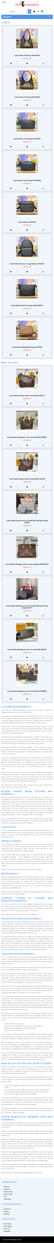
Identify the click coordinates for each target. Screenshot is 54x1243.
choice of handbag (22, 731)
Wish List (7, 1229)
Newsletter (7, 1231)
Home (4, 2)
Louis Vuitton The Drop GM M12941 (27, 55)
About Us (7, 1186)
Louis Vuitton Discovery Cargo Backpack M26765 (27, 264)
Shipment (7, 1189)
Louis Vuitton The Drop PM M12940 (27, 97)
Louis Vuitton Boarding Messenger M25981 (27, 347)
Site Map (6, 1214)
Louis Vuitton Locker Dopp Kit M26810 (27, 180)
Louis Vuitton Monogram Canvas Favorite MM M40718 (27, 649)
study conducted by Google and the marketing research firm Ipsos (32, 804)
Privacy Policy (8, 1191)
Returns (6, 1211)
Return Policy (8, 1194)
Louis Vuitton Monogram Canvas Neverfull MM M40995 (27, 437)
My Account (7, 1224)
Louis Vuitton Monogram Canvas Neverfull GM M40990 (27, 691)
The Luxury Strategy (13, 1018)
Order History (8, 1226)
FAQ (5, 1196)
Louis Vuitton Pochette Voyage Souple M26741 (27, 305)
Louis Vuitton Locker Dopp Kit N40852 (27, 139)
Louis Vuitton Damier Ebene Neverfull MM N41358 (27, 479)
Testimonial (7, 1199)
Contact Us (7, 1209)
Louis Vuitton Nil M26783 (27, 222)
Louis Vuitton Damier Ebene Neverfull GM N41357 (27, 395)
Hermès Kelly (41, 775)
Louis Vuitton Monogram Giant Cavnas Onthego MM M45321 (27, 564)
